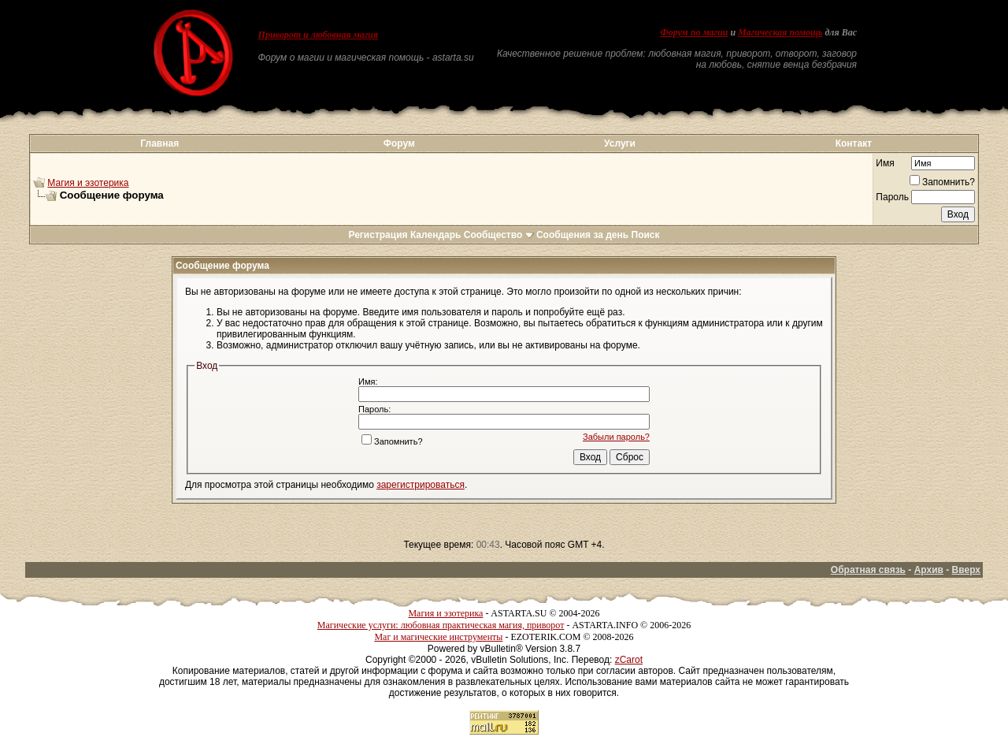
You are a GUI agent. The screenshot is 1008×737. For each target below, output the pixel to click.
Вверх (966, 569)
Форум (399, 143)
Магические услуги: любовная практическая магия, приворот (441, 625)
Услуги (620, 143)
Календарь (435, 234)
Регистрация (377, 234)
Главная (159, 143)
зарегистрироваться (420, 484)
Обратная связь (868, 569)
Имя (885, 163)
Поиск (646, 234)
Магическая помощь (780, 32)
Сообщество (499, 234)
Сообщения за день (582, 234)
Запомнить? (942, 182)
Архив (928, 569)
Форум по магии (694, 32)
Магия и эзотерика (87, 182)
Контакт (854, 143)
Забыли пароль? (616, 436)
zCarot (629, 659)
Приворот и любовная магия (318, 34)
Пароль (892, 197)
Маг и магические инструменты (438, 636)
